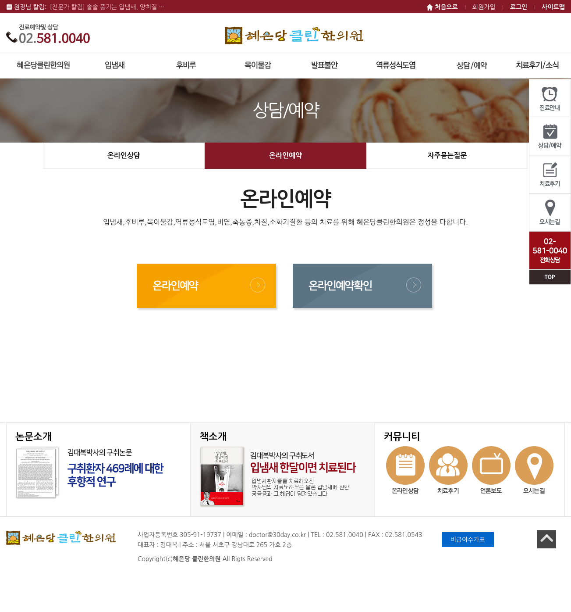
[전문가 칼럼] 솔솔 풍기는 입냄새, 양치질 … (107, 7)
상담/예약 (550, 136)
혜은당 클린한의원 (294, 35)
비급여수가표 (467, 540)
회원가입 (484, 7)
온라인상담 (123, 155)
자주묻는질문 (447, 155)
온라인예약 (285, 155)
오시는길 (550, 212)
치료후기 (550, 174)
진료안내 (550, 98)
